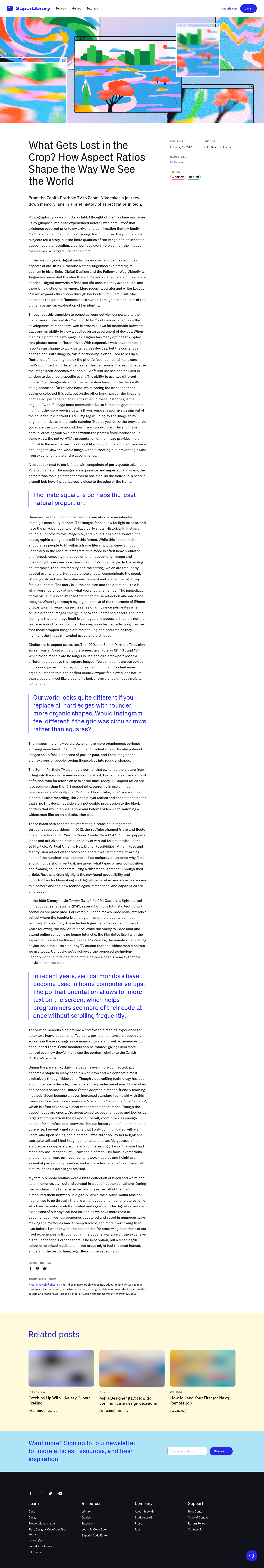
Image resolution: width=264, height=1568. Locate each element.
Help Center (195, 1511)
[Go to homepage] (28, 8)
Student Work (144, 1517)
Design (33, 1517)
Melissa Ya (177, 162)
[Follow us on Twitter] (50, 1493)
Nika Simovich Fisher (42, 1284)
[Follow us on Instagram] (40, 1493)
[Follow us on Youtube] (60, 1493)
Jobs (137, 1529)
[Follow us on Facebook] (31, 1493)
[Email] (187, 1451)
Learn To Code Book (94, 1529)
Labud (82, 1289)
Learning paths (38, 1540)
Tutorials (87, 1523)
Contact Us (195, 1529)
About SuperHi (144, 1511)
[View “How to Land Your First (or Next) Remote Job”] (202, 1382)
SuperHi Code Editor (95, 1535)
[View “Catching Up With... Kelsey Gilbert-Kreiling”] (61, 1382)
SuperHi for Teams (40, 1546)
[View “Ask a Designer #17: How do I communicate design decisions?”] (132, 1382)
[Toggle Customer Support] (251, 1555)
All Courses (36, 1552)
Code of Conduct (198, 1517)
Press (138, 1523)
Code (32, 1511)
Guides (86, 1517)
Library (86, 1511)
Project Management (42, 1523)
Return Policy (196, 1523)
